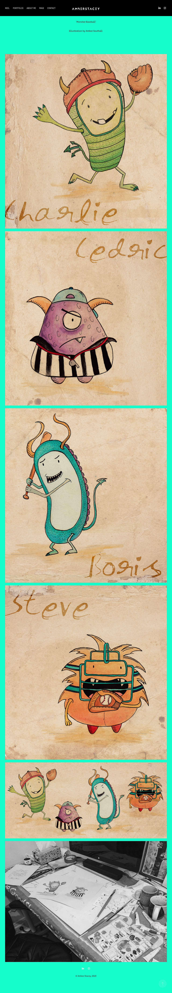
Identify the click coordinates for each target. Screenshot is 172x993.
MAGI (41, 8)
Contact (51, 8)
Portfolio (18, 8)
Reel (7, 8)
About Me (31, 8)
